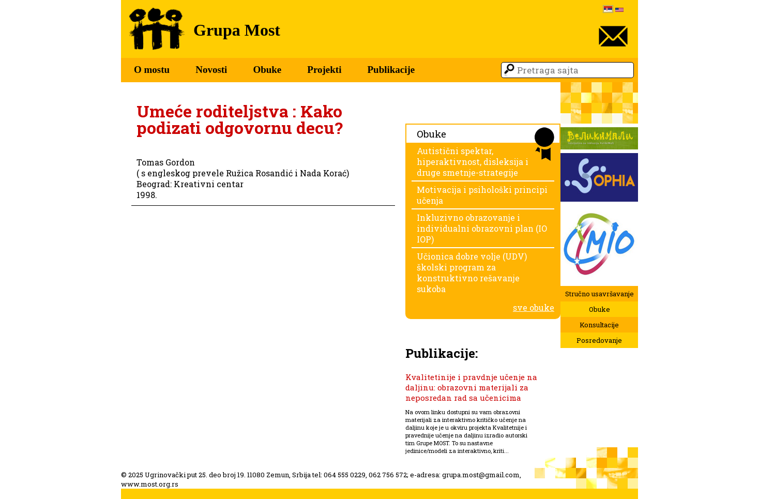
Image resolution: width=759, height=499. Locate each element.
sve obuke (533, 307)
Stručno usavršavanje (599, 293)
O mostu (152, 69)
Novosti (211, 69)
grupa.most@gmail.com (481, 474)
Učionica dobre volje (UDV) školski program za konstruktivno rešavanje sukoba (472, 272)
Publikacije (391, 69)
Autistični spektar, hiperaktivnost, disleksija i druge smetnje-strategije (472, 161)
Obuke (267, 69)
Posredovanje (599, 340)
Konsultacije (599, 324)
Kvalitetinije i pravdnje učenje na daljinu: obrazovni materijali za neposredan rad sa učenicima (471, 387)
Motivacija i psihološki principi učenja (482, 195)
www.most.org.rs (149, 484)
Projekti (324, 69)
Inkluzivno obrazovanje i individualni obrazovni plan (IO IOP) (482, 228)
